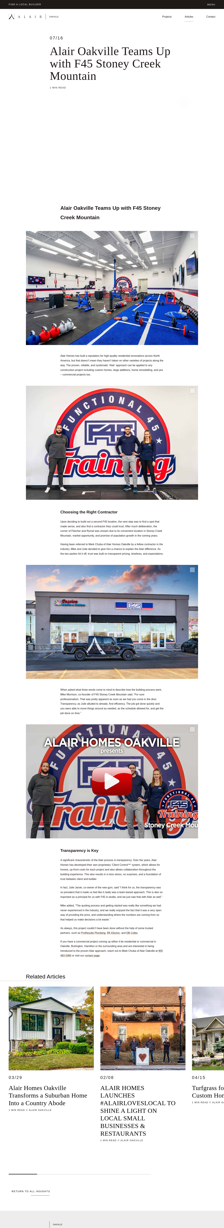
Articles (189, 16)
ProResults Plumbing (93, 933)
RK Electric (113, 933)
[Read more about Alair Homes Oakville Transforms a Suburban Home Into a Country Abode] (51, 1075)
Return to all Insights (31, 1191)
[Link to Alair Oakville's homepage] (58, 1224)
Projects (167, 16)
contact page (92, 955)
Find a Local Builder (25, 4)
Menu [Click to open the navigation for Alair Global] (211, 4)
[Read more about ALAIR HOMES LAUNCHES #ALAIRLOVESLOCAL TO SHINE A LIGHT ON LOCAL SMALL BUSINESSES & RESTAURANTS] (142, 1075)
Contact (210, 16)
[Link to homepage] (43, 16)
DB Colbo (132, 933)
